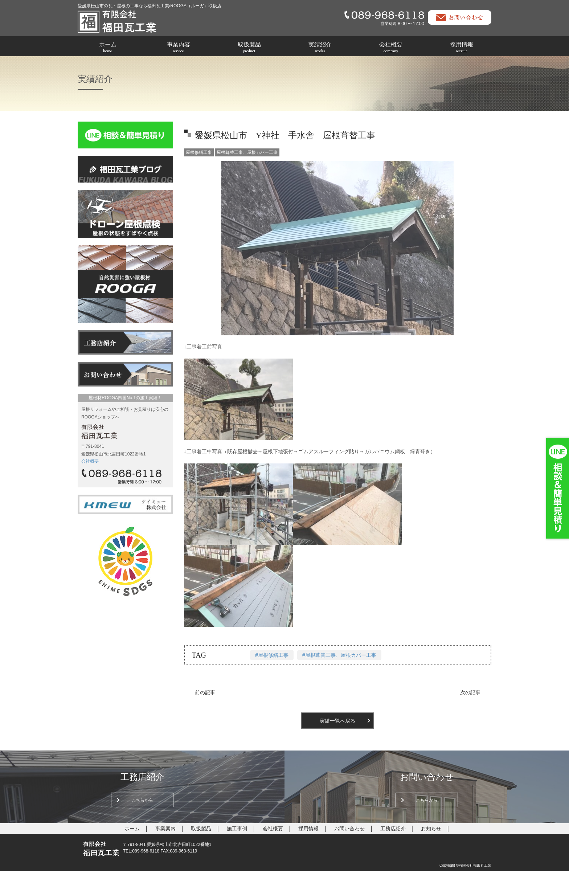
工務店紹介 (393, 828)
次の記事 (470, 692)
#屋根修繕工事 (271, 655)
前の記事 (205, 692)
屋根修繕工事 (199, 152)
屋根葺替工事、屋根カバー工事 (247, 152)
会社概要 (390, 47)
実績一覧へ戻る (337, 721)
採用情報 (461, 47)
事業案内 (165, 828)
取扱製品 (249, 47)
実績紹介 (320, 47)
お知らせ (431, 828)
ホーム (107, 47)
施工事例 (237, 828)
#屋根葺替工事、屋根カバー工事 (339, 655)
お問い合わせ (349, 828)
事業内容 (178, 47)
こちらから (142, 800)
